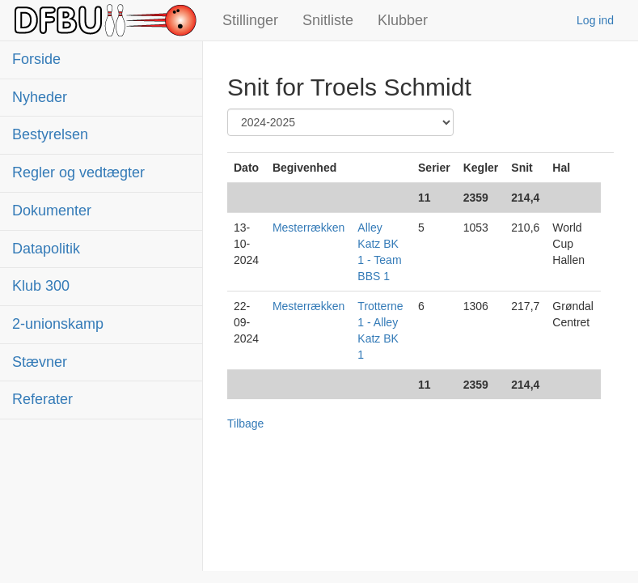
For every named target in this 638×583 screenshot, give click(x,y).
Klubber (403, 20)
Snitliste (327, 20)
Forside (36, 59)
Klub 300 (41, 286)
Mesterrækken (308, 227)
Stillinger (250, 20)
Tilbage (245, 423)
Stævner (39, 362)
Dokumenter (51, 210)
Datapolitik (46, 248)
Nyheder (39, 97)
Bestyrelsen (50, 134)
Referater (42, 399)
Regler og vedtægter (78, 172)
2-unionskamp (58, 324)
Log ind (595, 20)
